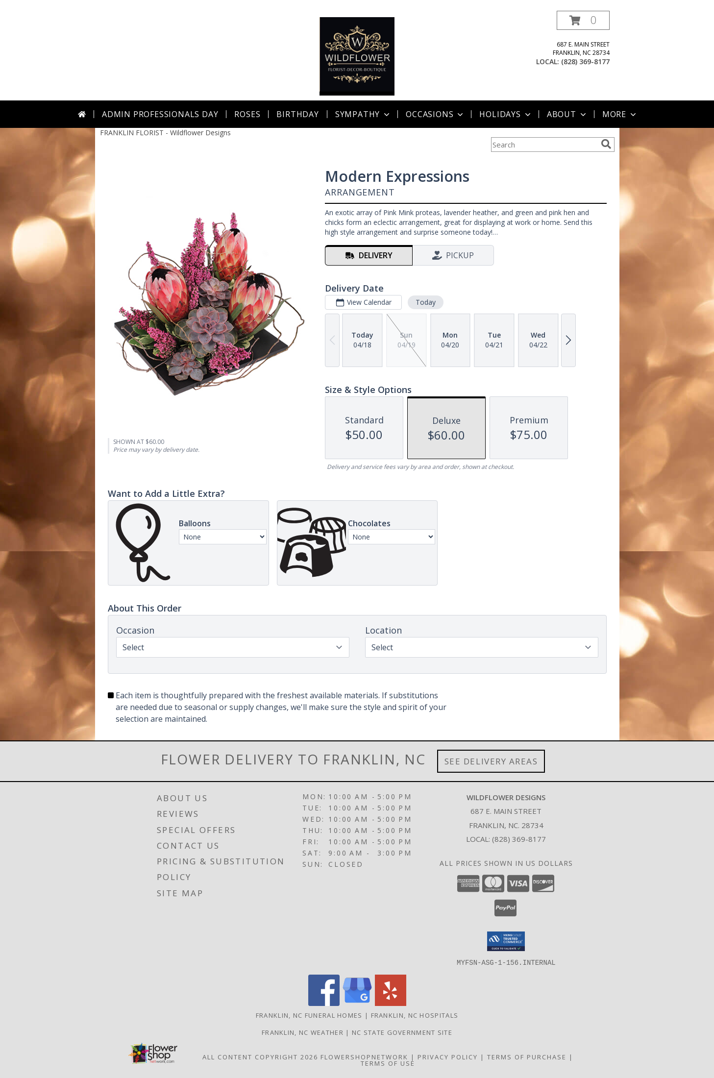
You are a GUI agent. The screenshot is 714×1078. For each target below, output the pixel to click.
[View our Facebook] (324, 1002)
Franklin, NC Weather (303, 1032)
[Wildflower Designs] (357, 55)
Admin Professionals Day (160, 114)
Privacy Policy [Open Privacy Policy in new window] (448, 1056)
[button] (583, 20)
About (567, 114)
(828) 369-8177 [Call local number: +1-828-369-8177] (585, 61)
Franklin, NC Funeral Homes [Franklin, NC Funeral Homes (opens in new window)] (309, 1014)
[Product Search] (544, 144)
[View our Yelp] (390, 1002)
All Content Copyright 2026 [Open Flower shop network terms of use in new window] (260, 1056)
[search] (606, 144)
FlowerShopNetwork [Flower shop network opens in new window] (364, 1056)
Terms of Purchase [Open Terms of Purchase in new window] (526, 1056)
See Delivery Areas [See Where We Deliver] (491, 761)
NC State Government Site (402, 1032)
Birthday (297, 114)
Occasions (435, 114)
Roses (247, 114)
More (620, 114)
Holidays (505, 114)
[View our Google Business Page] (357, 1002)
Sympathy (363, 114)
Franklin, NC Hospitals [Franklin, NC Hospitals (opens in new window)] (415, 1014)
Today (425, 302)
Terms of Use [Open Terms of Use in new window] (388, 1062)
